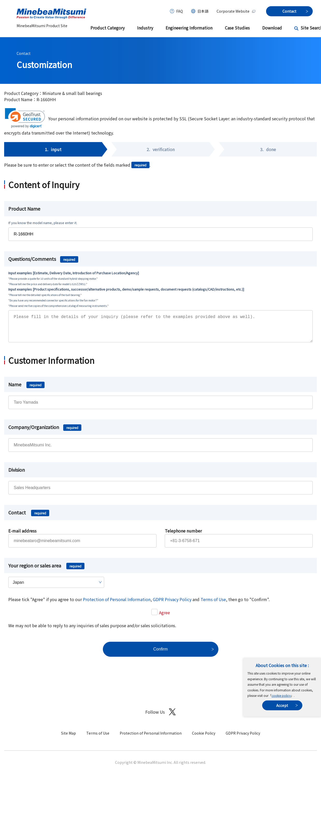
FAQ (179, 11)
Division (16, 474)
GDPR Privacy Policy (172, 604)
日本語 (202, 11)
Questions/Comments (43, 258)
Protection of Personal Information (117, 604)
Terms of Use (213, 604)
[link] (25, 118)
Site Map (68, 738)
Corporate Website (236, 11)
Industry (145, 28)
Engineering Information (189, 28)
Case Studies (237, 28)
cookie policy (281, 695)
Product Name (24, 208)
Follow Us (160, 717)
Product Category (107, 28)
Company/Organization (44, 432)
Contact (24, 53)
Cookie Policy (203, 738)
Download (272, 28)
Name (26, 389)
